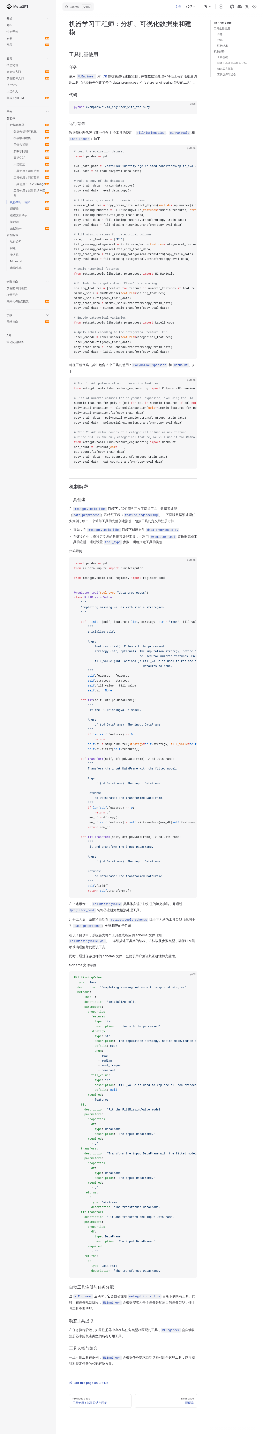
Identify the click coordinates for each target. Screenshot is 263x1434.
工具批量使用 (222, 28)
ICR (104, 76)
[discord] (239, 6)
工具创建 (222, 57)
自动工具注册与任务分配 (232, 63)
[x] (247, 6)
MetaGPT (18, 6)
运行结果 (222, 45)
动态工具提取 (225, 68)
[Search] (78, 6)
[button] (28, 18)
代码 (220, 39)
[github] (232, 6)
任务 (220, 34)
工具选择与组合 (226, 74)
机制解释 (219, 51)
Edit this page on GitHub (88, 1382)
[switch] (221, 6)
